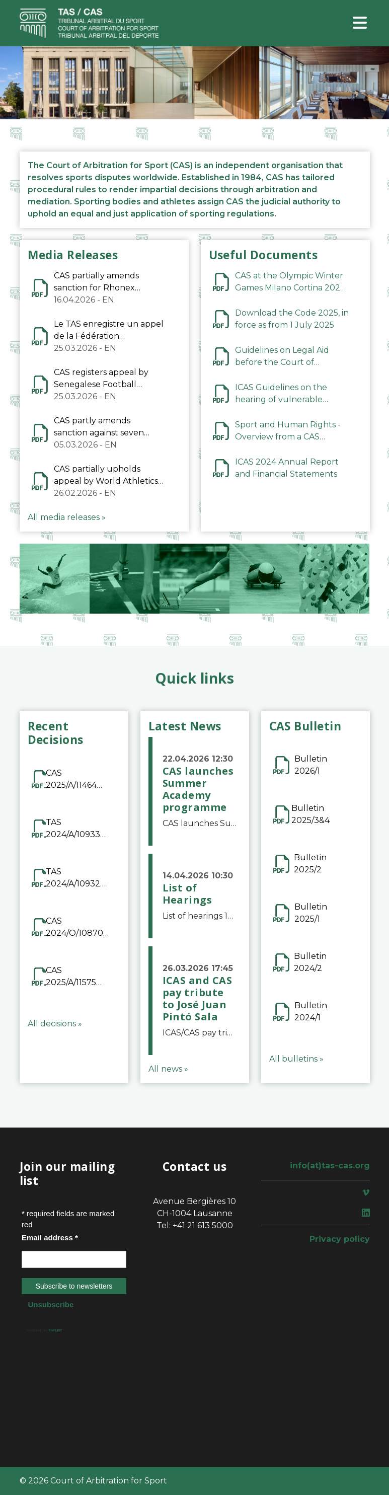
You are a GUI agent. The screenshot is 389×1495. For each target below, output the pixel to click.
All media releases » (67, 517)
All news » (168, 1069)
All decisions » (55, 1023)
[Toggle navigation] (360, 23)
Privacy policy (339, 1239)
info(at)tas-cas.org (330, 1165)
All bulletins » (296, 1059)
